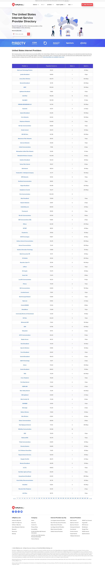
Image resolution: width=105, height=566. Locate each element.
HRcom (25, 224)
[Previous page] (15, 498)
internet (35, 4)
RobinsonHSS (24, 437)
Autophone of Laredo (25, 190)
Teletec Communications (25, 420)
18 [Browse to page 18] (58, 498)
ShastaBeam (25, 309)
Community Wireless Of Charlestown (25, 313)
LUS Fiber (24, 493)
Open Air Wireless (24, 348)
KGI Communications (25, 288)
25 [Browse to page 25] (75, 498)
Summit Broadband (25, 356)
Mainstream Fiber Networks (25, 138)
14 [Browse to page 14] (48, 498)
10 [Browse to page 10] (39, 498)
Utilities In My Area (16, 525)
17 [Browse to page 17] (56, 498)
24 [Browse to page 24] (73, 498)
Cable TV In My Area (17, 522)
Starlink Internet (86, 533)
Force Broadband (25, 352)
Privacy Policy (34, 527)
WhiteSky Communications (24, 429)
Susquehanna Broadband (25, 476)
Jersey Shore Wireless (24, 78)
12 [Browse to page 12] (44, 498)
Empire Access (24, 339)
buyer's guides (60, 4)
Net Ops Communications (25, 125)
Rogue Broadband (24, 185)
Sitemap (14, 533)
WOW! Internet (85, 531)
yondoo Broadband (24, 74)
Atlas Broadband (25, 198)
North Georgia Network (24, 296)
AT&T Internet (73, 520)
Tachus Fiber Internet (25, 164)
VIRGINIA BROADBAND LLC (25, 104)
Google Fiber (85, 529)
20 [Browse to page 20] (63, 498)
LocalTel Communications (25, 279)
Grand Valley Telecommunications (25, 480)
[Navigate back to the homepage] (18, 4)
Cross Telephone (25, 378)
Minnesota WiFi (25, 322)
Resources (14, 531)
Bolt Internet (25, 168)
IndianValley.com (25, 207)
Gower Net (24, 275)
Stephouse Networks (25, 121)
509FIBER (24, 403)
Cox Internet (73, 529)
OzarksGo (24, 108)
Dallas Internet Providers (56, 525)
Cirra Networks (25, 117)
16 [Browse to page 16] (53, 498)
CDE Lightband (24, 395)
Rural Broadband (25, 343)
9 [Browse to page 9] (36, 498)
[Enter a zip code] (21, 34)
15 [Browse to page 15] (51, 498)
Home (32, 520)
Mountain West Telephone (25, 489)
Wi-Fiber (25, 318)
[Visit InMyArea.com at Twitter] (16, 512)
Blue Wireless (24, 416)
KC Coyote (24, 271)
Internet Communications (25, 245)
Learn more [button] (66, 0)
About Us (33, 522)
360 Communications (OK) (24, 219)
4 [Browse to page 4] (24, 498)
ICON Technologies (24, 236)
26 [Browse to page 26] (77, 498)
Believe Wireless (25, 412)
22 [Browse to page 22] (68, 498)
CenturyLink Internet (75, 527)
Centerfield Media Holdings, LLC (44, 548)
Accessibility (34, 529)
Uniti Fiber (24, 95)
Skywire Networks (24, 202)
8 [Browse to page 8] (34, 498)
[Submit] (28, 34)
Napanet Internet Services (25, 454)
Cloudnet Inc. (25, 232)
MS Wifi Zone (25, 134)
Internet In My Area (16, 520)
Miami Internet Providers (56, 529)
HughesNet (84, 522)
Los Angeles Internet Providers (58, 520)
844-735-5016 (88, 4)
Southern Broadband (25, 160)
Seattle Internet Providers (57, 531)
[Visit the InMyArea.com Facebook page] (13, 512)
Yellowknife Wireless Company (24, 155)
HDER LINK (25, 386)
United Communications (25, 147)
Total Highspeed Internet (25, 425)
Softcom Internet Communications (25, 241)
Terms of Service (35, 539)
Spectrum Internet (74, 525)
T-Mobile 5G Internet (75, 536)
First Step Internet (24, 382)
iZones (24, 365)
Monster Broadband (25, 463)
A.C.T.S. (25, 467)
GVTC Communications (24, 335)
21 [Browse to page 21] (65, 498)
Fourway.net (25, 211)
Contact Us (33, 525)
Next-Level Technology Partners (24, 70)
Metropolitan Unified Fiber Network (24, 151)
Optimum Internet (74, 522)
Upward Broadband (25, 113)
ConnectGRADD (25, 305)
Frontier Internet (74, 531)
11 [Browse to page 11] (41, 498)
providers (49, 4)
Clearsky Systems (24, 446)
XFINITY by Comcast (87, 520)
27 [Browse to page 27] (80, 498)
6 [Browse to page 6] (29, 498)
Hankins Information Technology (25, 249)
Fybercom (24, 301)
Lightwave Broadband (25, 91)
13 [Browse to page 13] (46, 498)
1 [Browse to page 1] (17, 498)
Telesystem (25, 331)
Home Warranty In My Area (18, 527)
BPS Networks (24, 177)
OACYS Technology (24, 360)
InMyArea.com (18, 548)
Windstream (85, 527)
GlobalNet (24, 484)
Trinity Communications (25, 442)
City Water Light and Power (24, 472)
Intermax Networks (24, 143)
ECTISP (25, 228)
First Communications (25, 194)
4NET (25, 87)
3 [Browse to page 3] (22, 498)
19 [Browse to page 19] (60, 498)
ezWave (25, 266)
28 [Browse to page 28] (82, 498)
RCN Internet (85, 525)
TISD (25, 373)
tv (42, 4)
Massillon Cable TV (24, 262)
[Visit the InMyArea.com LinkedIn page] (19, 512)
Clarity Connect (25, 130)
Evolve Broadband (24, 369)
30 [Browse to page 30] (87, 498)
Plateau (25, 284)
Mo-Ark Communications (25, 215)
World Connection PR (25, 254)
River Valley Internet (25, 390)
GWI (25, 433)
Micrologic (24, 407)
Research (14, 529)
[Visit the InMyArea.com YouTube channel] (21, 512)
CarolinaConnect (25, 292)
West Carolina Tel (25, 399)
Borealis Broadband (25, 83)
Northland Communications (24, 181)
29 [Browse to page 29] (85, 498)
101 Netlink (25, 258)
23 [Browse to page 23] (70, 498)
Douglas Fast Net (25, 459)
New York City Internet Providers (58, 522)
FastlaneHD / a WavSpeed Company (25, 172)
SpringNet (24, 100)
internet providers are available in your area (53, 57)
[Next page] (89, 498)
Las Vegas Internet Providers (57, 527)
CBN (25, 326)
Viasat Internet (73, 533)
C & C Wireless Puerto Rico (24, 450)
